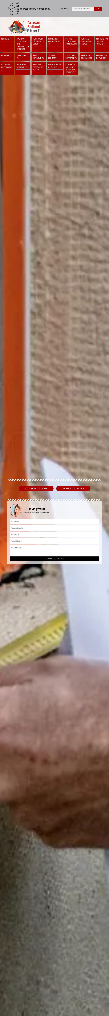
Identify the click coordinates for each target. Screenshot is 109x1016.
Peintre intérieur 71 (38, 56)
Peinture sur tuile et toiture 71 (102, 41)
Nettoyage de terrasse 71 (6, 67)
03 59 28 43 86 (8, 8)
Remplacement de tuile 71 (55, 65)
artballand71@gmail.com (33, 8)
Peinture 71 (6, 39)
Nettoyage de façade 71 (86, 56)
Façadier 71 (6, 55)
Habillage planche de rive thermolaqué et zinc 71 (23, 44)
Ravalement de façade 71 (71, 56)
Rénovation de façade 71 (101, 56)
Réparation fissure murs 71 (54, 41)
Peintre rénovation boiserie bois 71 (71, 43)
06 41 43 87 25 (15, 8)
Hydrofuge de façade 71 (22, 65)
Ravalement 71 (22, 56)
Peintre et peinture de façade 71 (86, 41)
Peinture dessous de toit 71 (38, 67)
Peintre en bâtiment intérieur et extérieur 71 (71, 68)
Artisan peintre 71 (52, 56)
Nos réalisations (36, 488)
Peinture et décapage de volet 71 (38, 41)
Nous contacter (73, 488)
